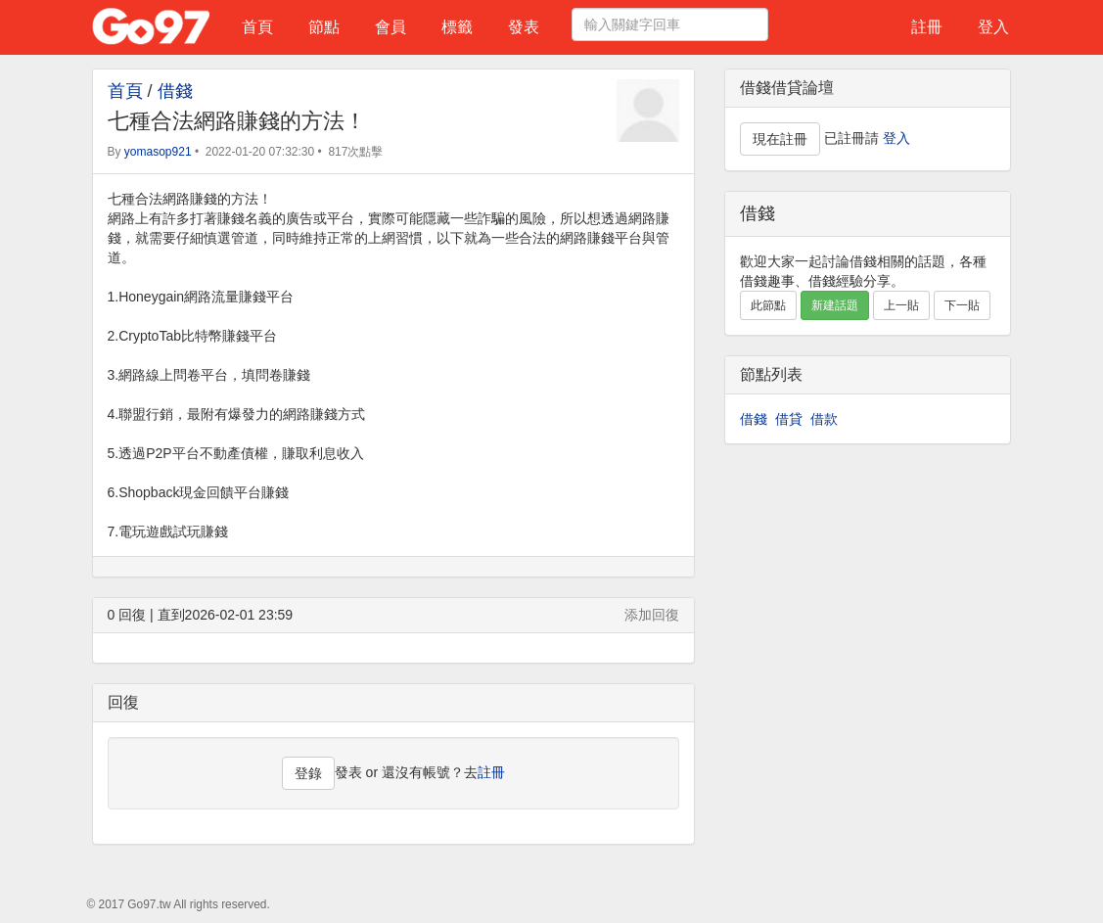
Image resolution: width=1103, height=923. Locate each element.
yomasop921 (158, 152)
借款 (824, 419)
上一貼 (901, 305)
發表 (523, 27)
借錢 (175, 91)
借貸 (789, 419)
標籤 (457, 27)
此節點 (768, 305)
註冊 (926, 27)
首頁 (257, 27)
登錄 (308, 773)
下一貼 (962, 305)
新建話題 (834, 305)
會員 (390, 27)
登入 (993, 27)
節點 (324, 27)
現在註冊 (780, 139)
